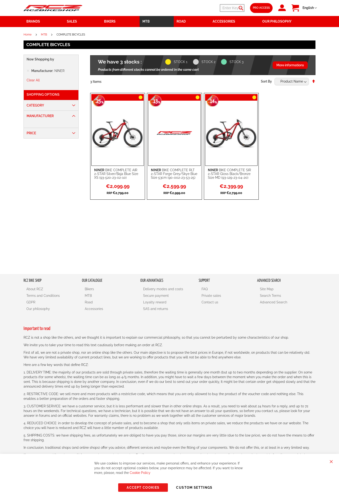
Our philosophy (38, 309)
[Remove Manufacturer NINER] (28, 70)
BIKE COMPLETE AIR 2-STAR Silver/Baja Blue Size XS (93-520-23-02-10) (116, 173)
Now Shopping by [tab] (40, 59)
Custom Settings (194, 487)
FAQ (205, 289)
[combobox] (216, 8)
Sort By (266, 81)
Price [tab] (31, 133)
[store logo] (53, 8)
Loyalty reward (154, 302)
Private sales (211, 296)
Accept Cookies (143, 487)
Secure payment (156, 296)
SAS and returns (155, 309)
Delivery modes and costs (163, 289)
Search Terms (270, 296)
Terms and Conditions (43, 296)
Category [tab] (35, 105)
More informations (290, 65)
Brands (33, 21)
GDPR (30, 302)
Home (28, 34)
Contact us (210, 302)
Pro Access (261, 7)
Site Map (267, 289)
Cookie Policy (140, 473)
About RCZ (34, 289)
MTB (44, 34)
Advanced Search (273, 302)
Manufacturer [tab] (40, 116)
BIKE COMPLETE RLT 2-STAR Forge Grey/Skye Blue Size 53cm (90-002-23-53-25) (174, 173)
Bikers (89, 289)
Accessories (94, 309)
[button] (310, 8)
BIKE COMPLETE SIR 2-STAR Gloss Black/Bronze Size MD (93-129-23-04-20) (229, 173)
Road (89, 302)
